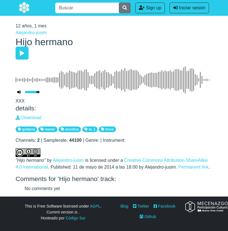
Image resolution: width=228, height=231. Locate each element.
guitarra (26, 129)
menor (47, 129)
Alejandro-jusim (31, 32)
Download (29, 117)
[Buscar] (87, 8)
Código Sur (75, 218)
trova (107, 129)
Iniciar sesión (189, 7)
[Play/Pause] (22, 53)
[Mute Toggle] (19, 92)
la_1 (89, 129)
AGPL (95, 206)
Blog (124, 206)
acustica (70, 129)
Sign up (150, 7)
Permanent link (193, 167)
